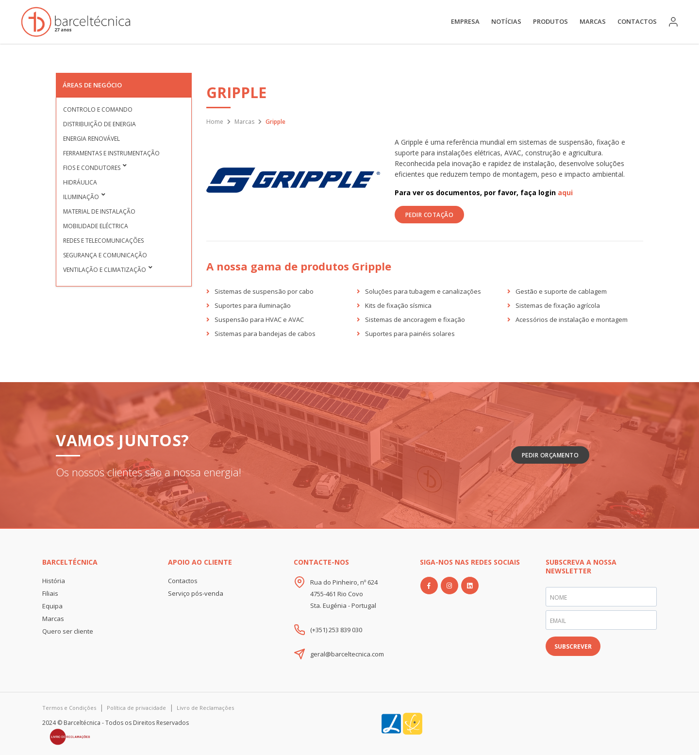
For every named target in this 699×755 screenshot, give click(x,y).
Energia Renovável (91, 138)
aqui (565, 192)
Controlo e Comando (98, 109)
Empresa (465, 21)
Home (214, 121)
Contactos (637, 21)
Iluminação (81, 197)
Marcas (593, 21)
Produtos (550, 21)
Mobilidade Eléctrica (95, 226)
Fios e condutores (91, 168)
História (53, 580)
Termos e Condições (69, 707)
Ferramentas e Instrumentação (111, 153)
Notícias (506, 21)
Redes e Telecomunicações (103, 240)
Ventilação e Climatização (104, 270)
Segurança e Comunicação (105, 255)
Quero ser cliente (67, 631)
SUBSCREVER (573, 646)
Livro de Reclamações (205, 707)
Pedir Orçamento (550, 455)
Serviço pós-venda (195, 593)
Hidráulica (80, 182)
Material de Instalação (99, 211)
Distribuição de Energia (99, 124)
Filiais (50, 593)
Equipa (52, 606)
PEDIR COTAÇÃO (429, 215)
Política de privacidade (136, 707)
